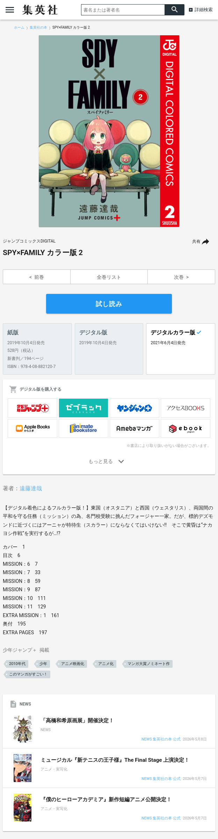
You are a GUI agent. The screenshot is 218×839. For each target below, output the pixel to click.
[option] (109, 131)
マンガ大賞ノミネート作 (149, 663)
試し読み (109, 304)
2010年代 (17, 663)
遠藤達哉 (31, 488)
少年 (43, 663)
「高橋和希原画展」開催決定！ (77, 720)
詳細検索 (204, 9)
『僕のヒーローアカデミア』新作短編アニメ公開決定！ (106, 799)
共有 (196, 241)
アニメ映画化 (72, 663)
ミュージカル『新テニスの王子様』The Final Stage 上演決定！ (115, 760)
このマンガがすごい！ (28, 674)
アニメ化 (106, 663)
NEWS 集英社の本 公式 (160, 740)
